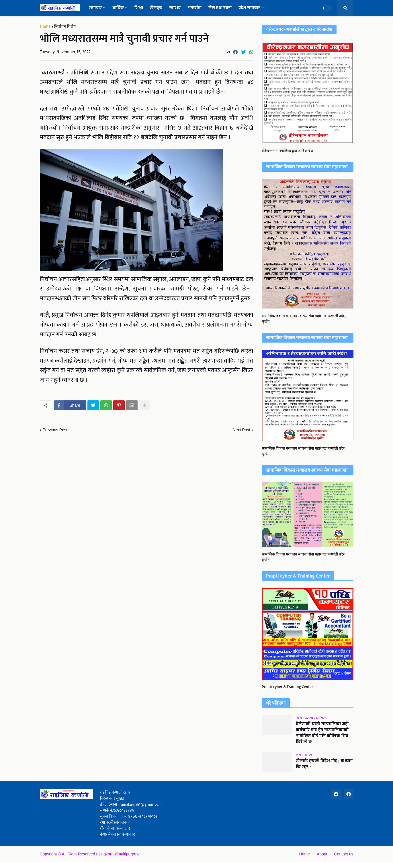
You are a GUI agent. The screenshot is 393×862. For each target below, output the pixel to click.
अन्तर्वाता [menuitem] (194, 7)
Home (45, 27)
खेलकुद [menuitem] (156, 7)
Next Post (241, 430)
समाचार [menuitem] (95, 7)
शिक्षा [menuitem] (138, 7)
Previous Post (55, 430)
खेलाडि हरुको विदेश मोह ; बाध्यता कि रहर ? (324, 764)
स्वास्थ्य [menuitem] (175, 7)
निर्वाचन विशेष (65, 27)
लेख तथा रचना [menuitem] (220, 7)
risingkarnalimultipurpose (118, 854)
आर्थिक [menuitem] (118, 7)
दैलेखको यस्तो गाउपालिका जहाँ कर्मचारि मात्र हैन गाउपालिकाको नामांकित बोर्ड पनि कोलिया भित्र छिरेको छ (322, 733)
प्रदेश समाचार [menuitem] (249, 7)
